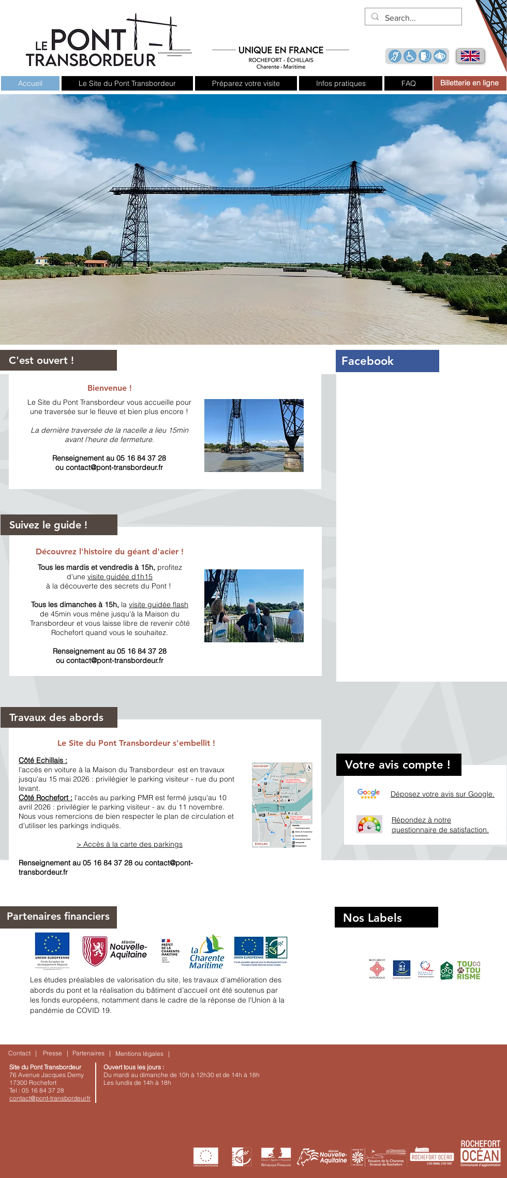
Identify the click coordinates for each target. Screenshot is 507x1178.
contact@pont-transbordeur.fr (114, 467)
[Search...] (412, 18)
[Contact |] (22, 1053)
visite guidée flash (158, 604)
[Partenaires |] (91, 1053)
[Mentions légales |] (142, 1054)
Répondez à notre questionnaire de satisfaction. (440, 825)
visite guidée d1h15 (120, 576)
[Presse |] (55, 1053)
